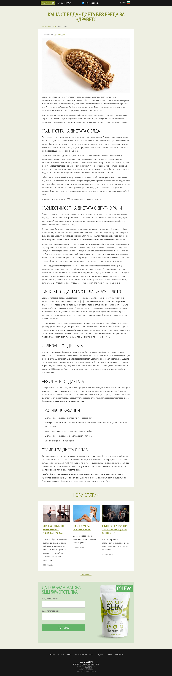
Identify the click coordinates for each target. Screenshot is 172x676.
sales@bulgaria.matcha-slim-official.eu (86, 664)
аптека (52, 654)
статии (109, 654)
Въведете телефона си (50, 611)
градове (100, 654)
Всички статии (86, 574)
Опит (69, 654)
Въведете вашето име (50, 599)
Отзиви (61, 654)
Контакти (119, 654)
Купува (63, 628)
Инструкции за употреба (84, 654)
